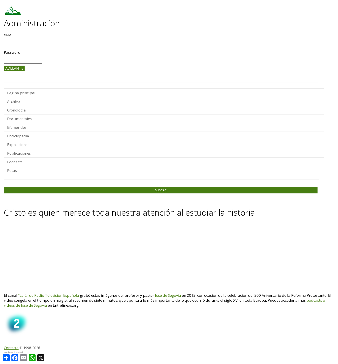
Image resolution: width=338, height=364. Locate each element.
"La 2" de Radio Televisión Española (48, 295)
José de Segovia (168, 295)
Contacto (11, 347)
